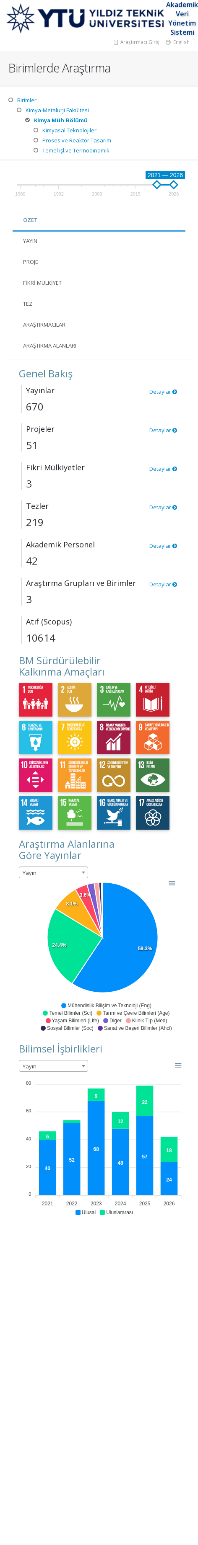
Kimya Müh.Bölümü (61, 120)
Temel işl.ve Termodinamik (75, 150)
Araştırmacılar (44, 324)
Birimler (26, 100)
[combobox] (53, 872)
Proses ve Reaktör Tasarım (76, 140)
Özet (30, 220)
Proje (30, 262)
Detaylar (163, 391)
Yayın (30, 241)
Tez (27, 303)
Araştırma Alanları (49, 345)
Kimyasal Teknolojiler (69, 130)
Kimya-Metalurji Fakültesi (57, 110)
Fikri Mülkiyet (42, 282)
